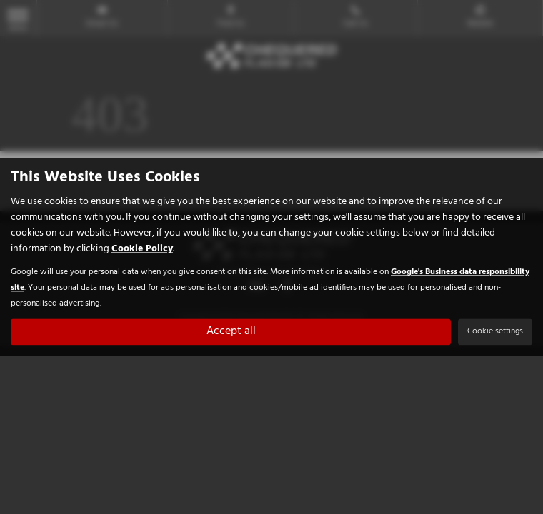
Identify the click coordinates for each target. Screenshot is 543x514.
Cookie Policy (142, 249)
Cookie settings (495, 332)
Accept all (231, 332)
